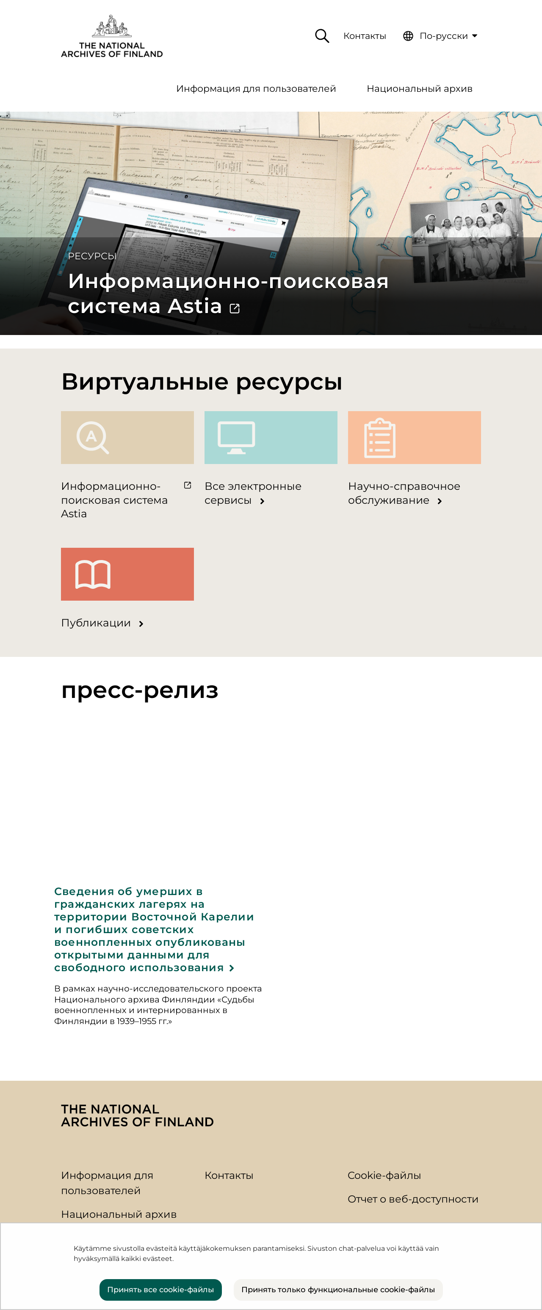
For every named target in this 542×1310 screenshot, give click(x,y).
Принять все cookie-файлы (160, 1289)
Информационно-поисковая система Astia (229, 293)
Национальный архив (119, 1214)
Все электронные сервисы (253, 493)
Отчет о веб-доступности (413, 1199)
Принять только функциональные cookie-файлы (338, 1289)
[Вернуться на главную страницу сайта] (112, 36)
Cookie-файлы (384, 1175)
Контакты (364, 35)
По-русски (450, 34)
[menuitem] (440, 36)
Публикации (97, 622)
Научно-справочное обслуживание (404, 493)
